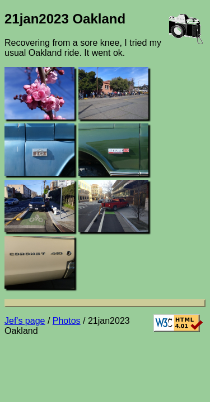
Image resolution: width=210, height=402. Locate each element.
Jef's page (24, 321)
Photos (67, 321)
